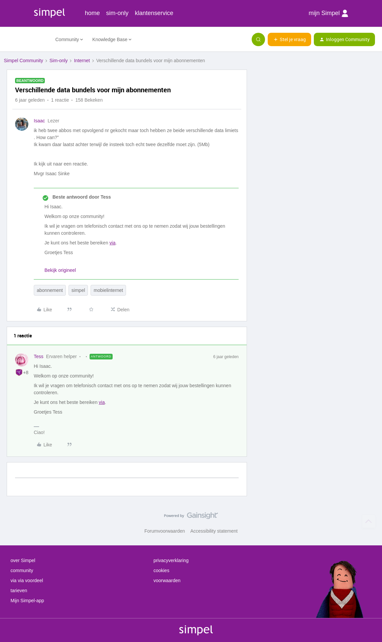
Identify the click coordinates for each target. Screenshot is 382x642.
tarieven (19, 590)
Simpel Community (23, 60)
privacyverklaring (170, 560)
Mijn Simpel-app (27, 600)
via (113, 242)
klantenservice (154, 13)
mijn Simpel (328, 13)
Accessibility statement (214, 531)
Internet (82, 60)
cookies (161, 570)
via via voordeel (27, 580)
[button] (289, 39)
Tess (38, 356)
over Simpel (23, 560)
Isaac (39, 120)
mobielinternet (108, 290)
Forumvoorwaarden (164, 531)
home (92, 13)
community (22, 570)
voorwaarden (166, 580)
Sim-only (58, 60)
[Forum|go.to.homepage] (25, 39)
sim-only (117, 13)
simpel (78, 290)
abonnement (50, 290)
